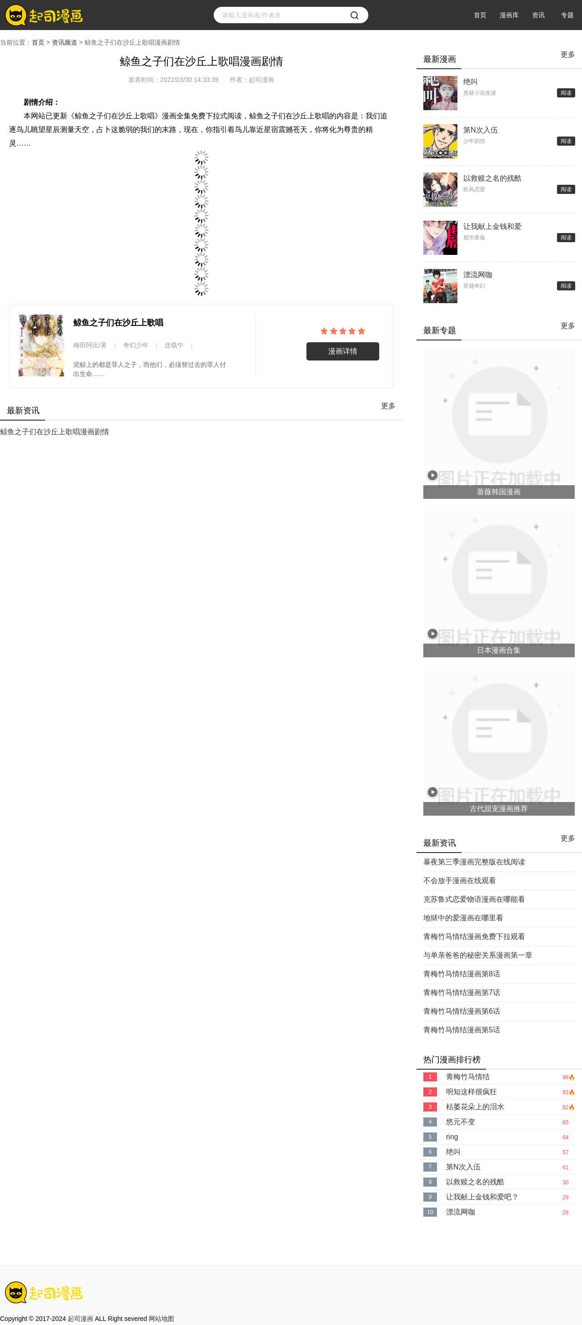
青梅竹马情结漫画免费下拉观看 (474, 936)
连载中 (174, 345)
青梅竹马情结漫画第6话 (461, 1011)
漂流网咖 (477, 275)
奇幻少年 (136, 345)
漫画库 (509, 15)
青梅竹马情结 (468, 1077)
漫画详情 (342, 351)
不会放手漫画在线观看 (459, 880)
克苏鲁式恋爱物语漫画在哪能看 (474, 899)
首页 (480, 15)
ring (452, 1137)
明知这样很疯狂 (471, 1092)
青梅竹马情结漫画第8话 (461, 974)
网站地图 (161, 1318)
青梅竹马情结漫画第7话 (461, 992)
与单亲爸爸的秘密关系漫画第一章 (477, 955)
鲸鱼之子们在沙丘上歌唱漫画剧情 (54, 432)
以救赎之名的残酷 (492, 178)
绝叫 (470, 82)
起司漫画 (80, 1318)
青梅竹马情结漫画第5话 (461, 1030)
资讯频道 (64, 42)
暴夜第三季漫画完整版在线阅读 (474, 862)
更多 (388, 406)
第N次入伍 (480, 130)
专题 (567, 15)
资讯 (538, 15)
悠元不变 (460, 1122)
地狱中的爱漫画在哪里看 (463, 918)
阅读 (566, 93)
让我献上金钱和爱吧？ (492, 227)
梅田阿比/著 (90, 345)
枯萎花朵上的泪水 (475, 1107)
